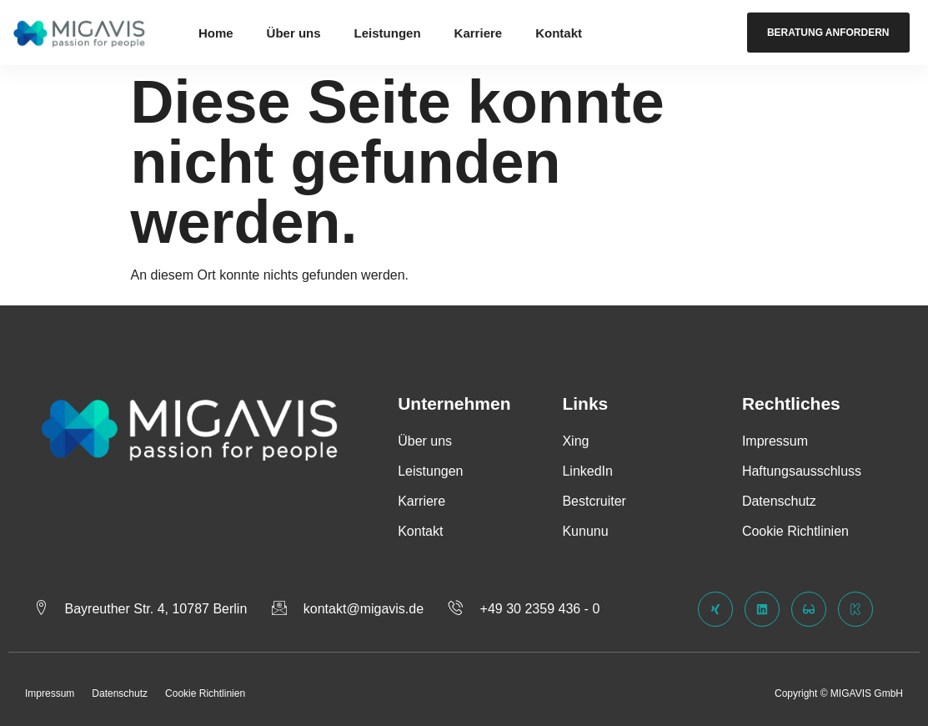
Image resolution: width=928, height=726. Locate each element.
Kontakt (558, 33)
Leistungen (387, 33)
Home (215, 33)
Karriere (478, 33)
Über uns (294, 33)
